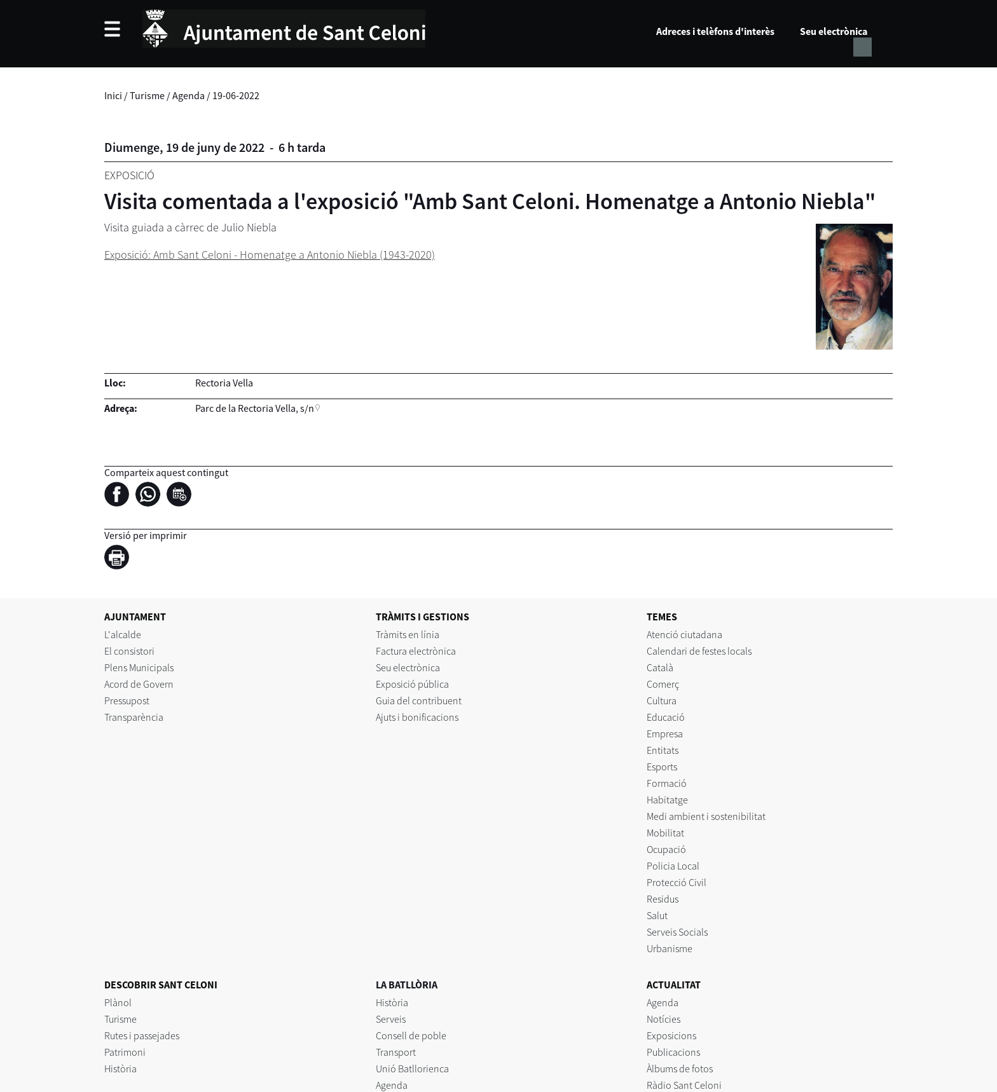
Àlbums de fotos (680, 1068)
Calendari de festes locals (699, 651)
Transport (396, 1052)
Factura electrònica (416, 651)
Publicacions (673, 1052)
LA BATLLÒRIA (406, 984)
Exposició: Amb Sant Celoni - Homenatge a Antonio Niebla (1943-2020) (269, 254)
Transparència (133, 717)
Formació (667, 783)
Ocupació (666, 849)
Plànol (118, 1002)
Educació (666, 717)
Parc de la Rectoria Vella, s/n (254, 408)
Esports (662, 766)
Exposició (129, 175)
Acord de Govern (139, 684)
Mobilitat (665, 832)
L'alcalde (122, 634)
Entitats (662, 750)
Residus (662, 898)
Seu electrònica (833, 31)
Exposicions (671, 1035)
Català (660, 667)
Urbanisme (669, 948)
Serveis (391, 1019)
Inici (113, 95)
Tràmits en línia (407, 634)
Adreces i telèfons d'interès (715, 31)
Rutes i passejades (141, 1035)
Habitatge (667, 799)
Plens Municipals (139, 667)
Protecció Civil (676, 882)
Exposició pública (412, 684)
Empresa (665, 733)
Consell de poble (411, 1035)
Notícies (663, 1019)
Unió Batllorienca (412, 1068)
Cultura (662, 700)
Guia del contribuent (419, 700)
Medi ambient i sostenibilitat (706, 816)
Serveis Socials (677, 931)
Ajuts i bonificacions (417, 717)
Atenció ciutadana (684, 634)
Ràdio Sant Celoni (684, 1085)
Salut (657, 915)
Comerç (663, 684)
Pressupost (126, 700)
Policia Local (673, 865)
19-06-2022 (235, 95)
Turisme (147, 95)
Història (120, 1068)
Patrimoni (125, 1052)
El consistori (129, 651)
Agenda (188, 95)
